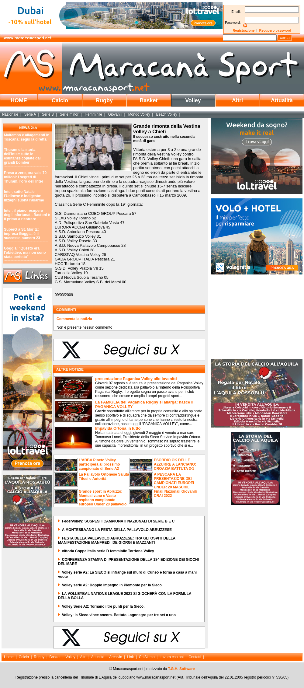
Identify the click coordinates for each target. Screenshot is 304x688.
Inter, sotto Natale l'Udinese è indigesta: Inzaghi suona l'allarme (24, 196)
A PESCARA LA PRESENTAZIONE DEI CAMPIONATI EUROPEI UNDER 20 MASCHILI (174, 480)
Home (9, 657)
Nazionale (10, 114)
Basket (148, 100)
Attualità (282, 100)
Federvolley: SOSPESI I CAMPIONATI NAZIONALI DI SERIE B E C (118, 521)
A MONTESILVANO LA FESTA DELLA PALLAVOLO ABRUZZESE (117, 530)
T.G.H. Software (181, 669)
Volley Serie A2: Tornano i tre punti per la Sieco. (103, 606)
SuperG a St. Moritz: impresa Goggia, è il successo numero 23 (22, 233)
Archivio (115, 657)
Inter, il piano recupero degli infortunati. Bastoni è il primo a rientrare (27, 214)
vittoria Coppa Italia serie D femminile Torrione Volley (108, 551)
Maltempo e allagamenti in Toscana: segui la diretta (26, 137)
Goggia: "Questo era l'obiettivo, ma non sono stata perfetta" (25, 252)
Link (130, 657)
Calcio (60, 100)
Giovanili (115, 114)
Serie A (30, 114)
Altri (237, 100)
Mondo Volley (139, 114)
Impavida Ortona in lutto (118, 428)
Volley (193, 100)
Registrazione (243, 30)
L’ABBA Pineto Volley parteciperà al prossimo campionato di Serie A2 (99, 464)
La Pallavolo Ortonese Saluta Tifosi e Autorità (104, 476)
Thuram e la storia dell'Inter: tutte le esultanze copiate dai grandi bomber (22, 156)
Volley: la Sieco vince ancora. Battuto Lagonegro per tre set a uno (119, 615)
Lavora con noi (172, 657)
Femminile (93, 114)
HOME (19, 100)
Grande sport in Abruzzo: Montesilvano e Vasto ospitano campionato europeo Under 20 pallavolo (102, 497)
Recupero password (275, 30)
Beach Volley (166, 114)
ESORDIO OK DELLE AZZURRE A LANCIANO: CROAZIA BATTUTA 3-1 (175, 464)
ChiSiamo (147, 657)
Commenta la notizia (74, 319)
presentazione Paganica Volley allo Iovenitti (136, 378)
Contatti (194, 657)
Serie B (48, 114)
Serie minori (69, 114)
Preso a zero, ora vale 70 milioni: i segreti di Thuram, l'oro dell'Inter (25, 177)
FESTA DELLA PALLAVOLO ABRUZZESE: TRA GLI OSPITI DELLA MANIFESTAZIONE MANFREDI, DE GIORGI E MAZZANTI (116, 540)
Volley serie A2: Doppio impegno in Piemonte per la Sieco (112, 585)
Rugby (104, 100)
